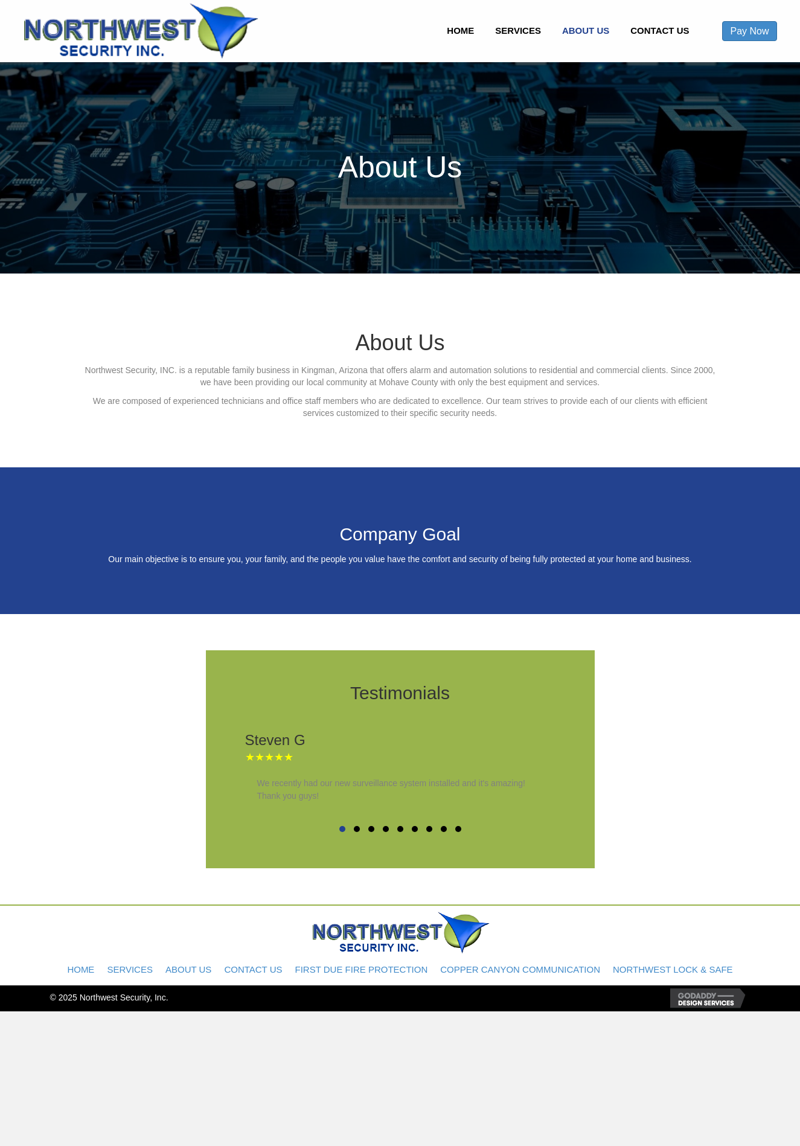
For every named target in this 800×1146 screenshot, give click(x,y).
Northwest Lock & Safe (673, 969)
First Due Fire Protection (361, 969)
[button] (342, 829)
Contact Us (253, 969)
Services (130, 969)
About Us (188, 969)
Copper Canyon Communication (520, 969)
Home (80, 969)
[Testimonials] (400, 775)
